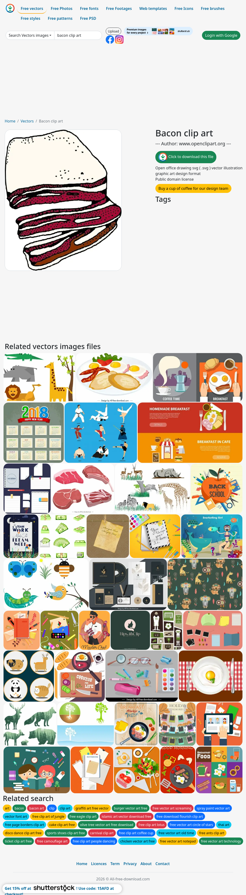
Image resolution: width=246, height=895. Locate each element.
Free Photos (61, 8)
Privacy (130, 863)
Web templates (153, 8)
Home (10, 121)
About (146, 863)
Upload (113, 31)
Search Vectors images (28, 35)
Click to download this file (185, 157)
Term (115, 863)
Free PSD (88, 18)
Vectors (27, 121)
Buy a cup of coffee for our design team (193, 188)
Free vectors (32, 8)
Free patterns (60, 18)
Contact (162, 863)
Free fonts (89, 8)
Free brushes (213, 8)
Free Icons (183, 8)
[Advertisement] (123, 83)
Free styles (30, 18)
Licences (99, 863)
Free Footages (119, 8)
